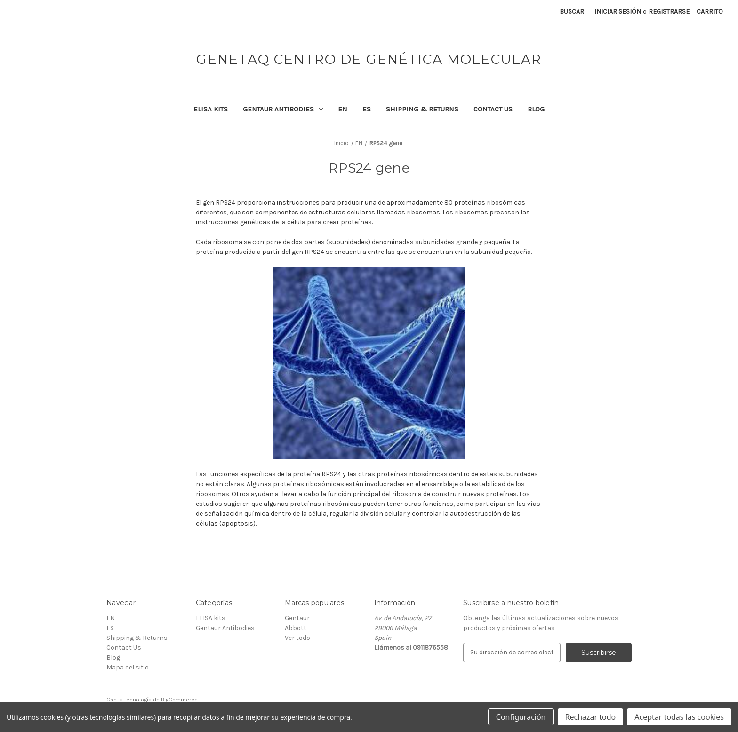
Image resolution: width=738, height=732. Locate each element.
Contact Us (493, 109)
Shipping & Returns (422, 109)
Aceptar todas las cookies (679, 717)
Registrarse (669, 12)
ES (366, 109)
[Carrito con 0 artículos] (709, 11)
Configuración (521, 717)
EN (342, 109)
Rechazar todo (590, 717)
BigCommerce (179, 699)
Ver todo (297, 638)
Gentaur (297, 618)
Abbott (295, 628)
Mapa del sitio (127, 667)
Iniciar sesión (617, 12)
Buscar (572, 12)
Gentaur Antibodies (283, 109)
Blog (536, 109)
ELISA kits (210, 109)
